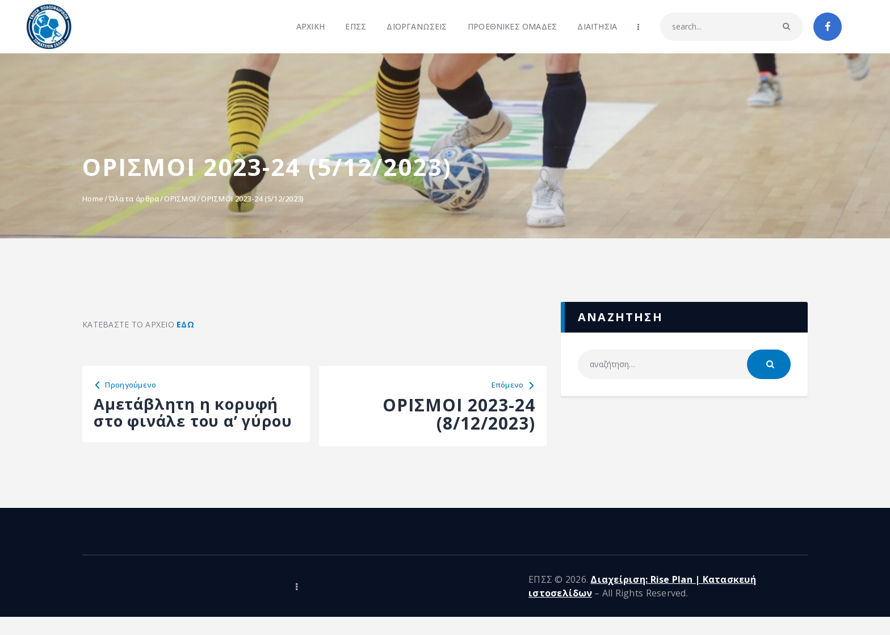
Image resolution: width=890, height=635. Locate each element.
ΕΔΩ (185, 324)
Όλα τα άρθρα (133, 199)
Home (92, 199)
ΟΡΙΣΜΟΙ (180, 199)
